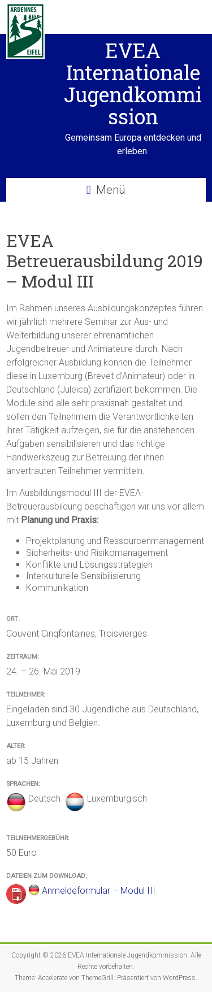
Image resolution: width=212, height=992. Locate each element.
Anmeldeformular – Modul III (98, 890)
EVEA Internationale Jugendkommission (133, 83)
